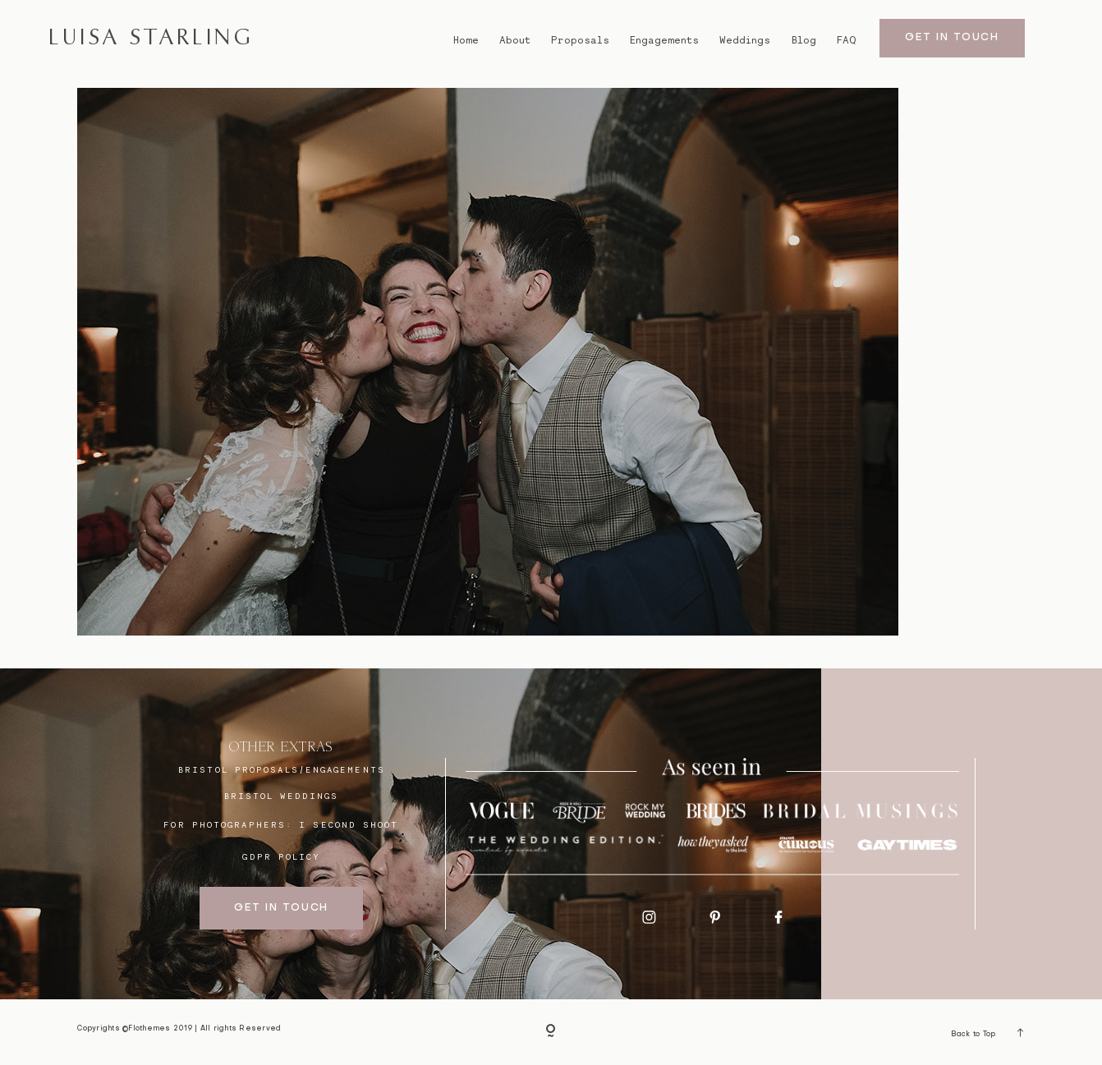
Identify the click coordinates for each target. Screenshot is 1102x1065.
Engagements (664, 40)
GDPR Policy (281, 856)
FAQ (846, 40)
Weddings (744, 40)
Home (466, 40)
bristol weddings (281, 796)
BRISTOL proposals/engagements (281, 769)
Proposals (580, 40)
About (514, 40)
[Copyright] (551, 1032)
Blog (804, 40)
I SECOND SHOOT (348, 824)
